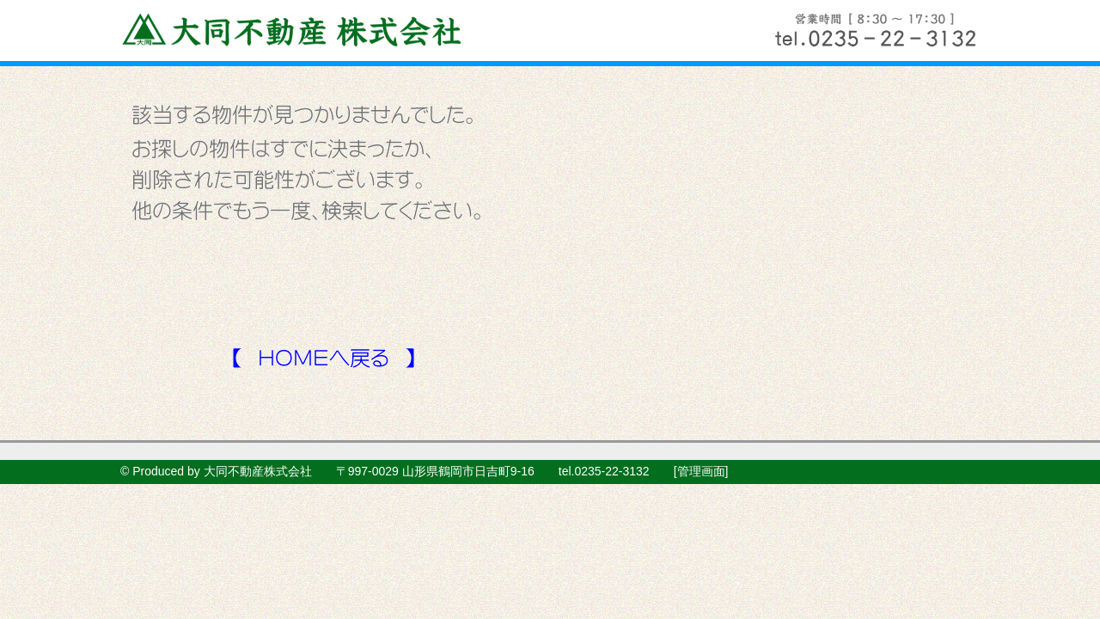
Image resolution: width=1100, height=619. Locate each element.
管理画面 (701, 471)
